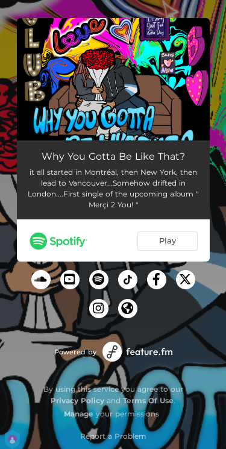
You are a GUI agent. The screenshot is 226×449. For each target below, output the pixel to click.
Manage (78, 413)
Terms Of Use (148, 400)
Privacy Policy (77, 400)
